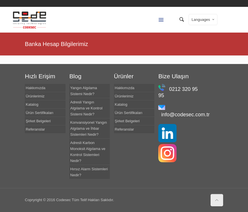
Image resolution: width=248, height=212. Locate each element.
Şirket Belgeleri (38, 121)
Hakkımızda (35, 88)
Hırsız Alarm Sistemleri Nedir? (89, 172)
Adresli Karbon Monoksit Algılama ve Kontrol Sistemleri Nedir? (87, 152)
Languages (203, 19)
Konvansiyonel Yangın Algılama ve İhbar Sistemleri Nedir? (88, 128)
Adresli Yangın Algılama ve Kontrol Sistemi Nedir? (86, 108)
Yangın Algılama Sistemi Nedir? (83, 91)
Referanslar (35, 129)
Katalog (32, 104)
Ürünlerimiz (35, 96)
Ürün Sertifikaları (39, 113)
